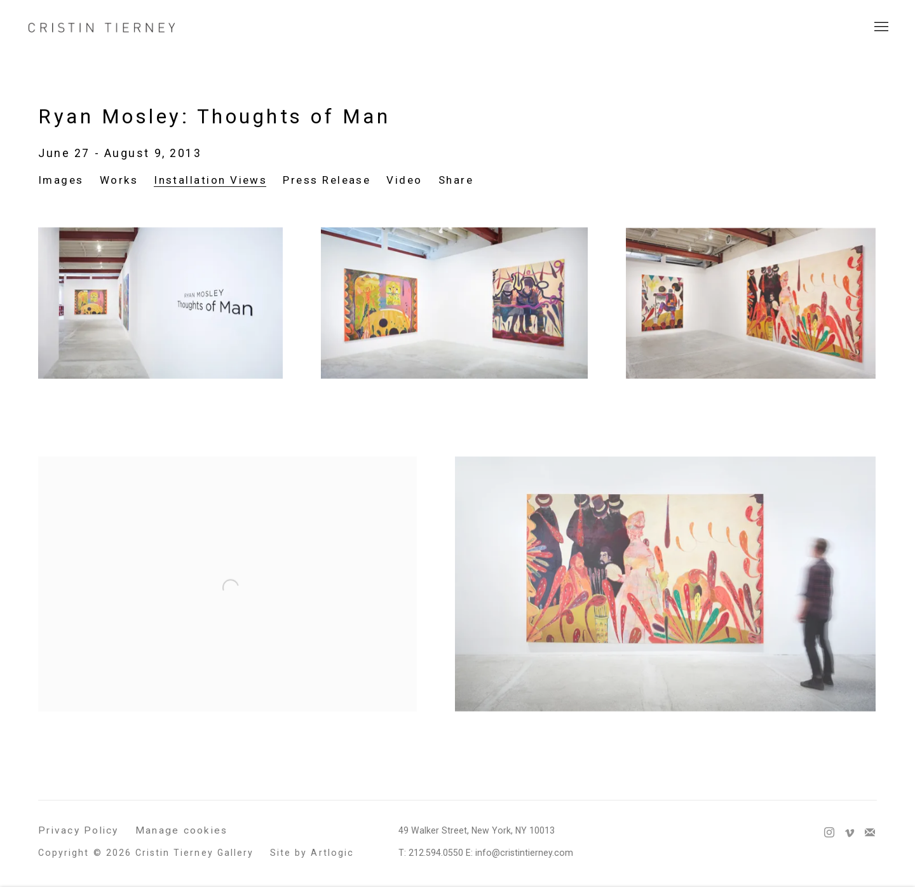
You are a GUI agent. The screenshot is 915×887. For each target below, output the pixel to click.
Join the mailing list (870, 833)
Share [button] (455, 180)
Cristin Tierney (101, 27)
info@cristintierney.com (524, 853)
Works (119, 180)
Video (404, 180)
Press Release (326, 180)
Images (61, 180)
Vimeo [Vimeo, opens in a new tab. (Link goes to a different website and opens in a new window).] (849, 833)
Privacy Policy (78, 830)
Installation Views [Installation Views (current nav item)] (210, 180)
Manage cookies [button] (181, 830)
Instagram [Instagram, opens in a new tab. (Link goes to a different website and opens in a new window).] (829, 833)
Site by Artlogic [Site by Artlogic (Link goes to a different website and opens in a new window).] (312, 853)
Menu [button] (880, 27)
